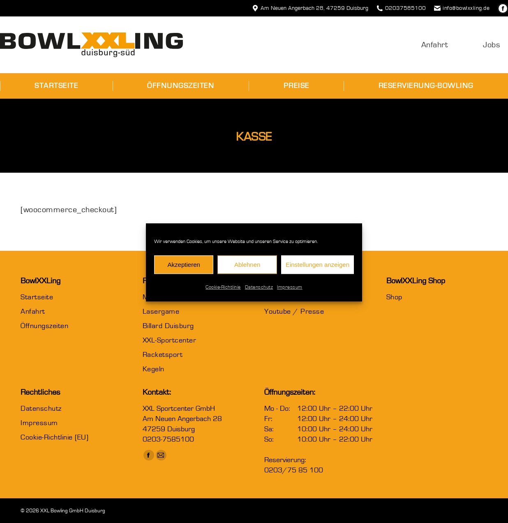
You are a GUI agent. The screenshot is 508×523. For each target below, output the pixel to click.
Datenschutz (259, 292)
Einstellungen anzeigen (317, 269)
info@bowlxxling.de (462, 8)
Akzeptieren (184, 269)
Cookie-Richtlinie (223, 292)
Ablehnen (247, 269)
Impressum (289, 292)
